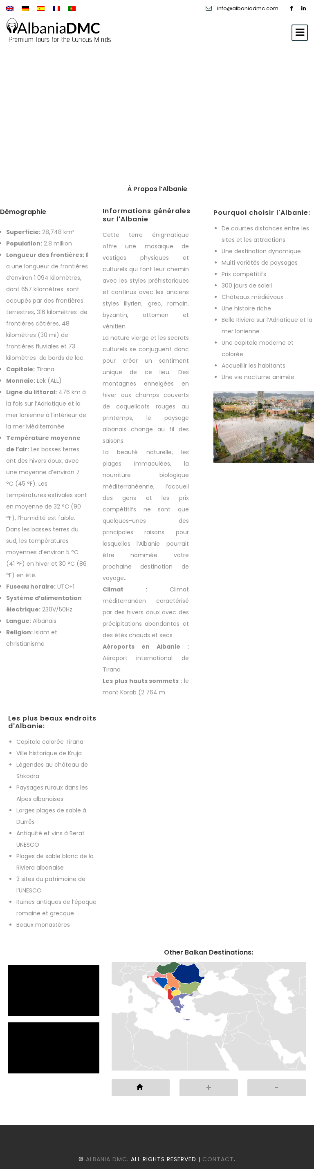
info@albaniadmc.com (248, 8)
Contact (218, 1159)
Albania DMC (106, 1159)
